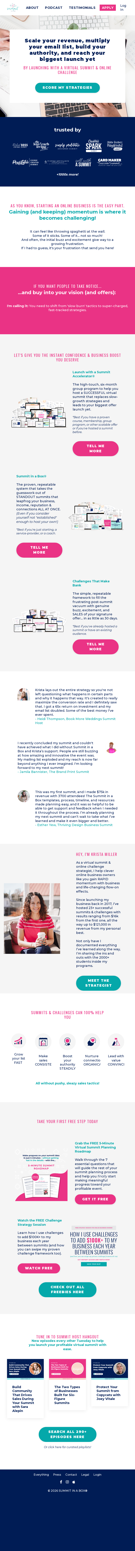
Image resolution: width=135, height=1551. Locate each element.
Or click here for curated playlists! (67, 1502)
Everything (41, 1529)
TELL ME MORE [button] (96, 462)
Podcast (52, 8)
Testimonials (81, 8)
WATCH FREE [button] (39, 1322)
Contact (71, 1529)
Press (57, 1529)
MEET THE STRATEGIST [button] (101, 1025)
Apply (107, 8)
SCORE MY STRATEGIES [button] (67, 97)
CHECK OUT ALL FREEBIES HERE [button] (68, 1343)
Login (97, 1529)
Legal (85, 1529)
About (30, 8)
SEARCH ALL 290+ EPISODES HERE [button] (67, 1489)
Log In (123, 7)
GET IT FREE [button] (97, 1248)
